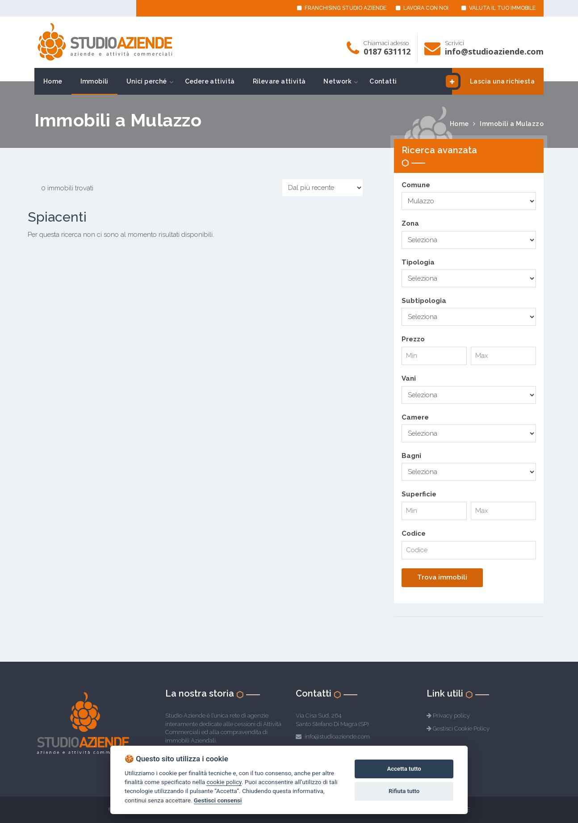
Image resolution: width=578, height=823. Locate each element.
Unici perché (146, 81)
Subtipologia (424, 301)
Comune (416, 185)
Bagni (411, 456)
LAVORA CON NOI (422, 8)
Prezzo (413, 339)
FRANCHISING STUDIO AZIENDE (341, 8)
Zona (410, 223)
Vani (409, 378)
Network (337, 81)
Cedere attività (210, 81)
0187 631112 (387, 51)
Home (53, 81)
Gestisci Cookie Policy (461, 728)
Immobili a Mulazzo (512, 123)
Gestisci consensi (218, 800)
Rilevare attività (279, 81)
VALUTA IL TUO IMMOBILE (498, 8)
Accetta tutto (404, 768)
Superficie (419, 494)
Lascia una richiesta (493, 81)
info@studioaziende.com (494, 51)
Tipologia (418, 262)
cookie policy (223, 781)
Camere (415, 417)
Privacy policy (451, 715)
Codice (414, 533)
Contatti (383, 81)
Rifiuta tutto (404, 791)
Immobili (94, 81)
